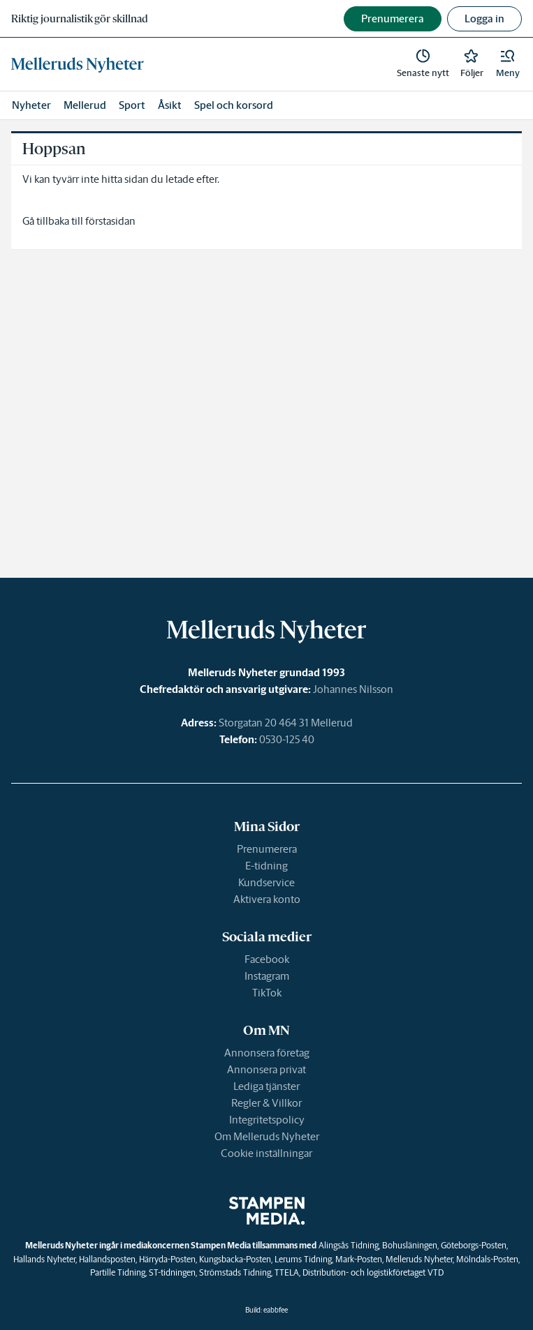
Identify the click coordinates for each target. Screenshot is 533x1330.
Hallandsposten (107, 1259)
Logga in (484, 18)
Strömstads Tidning (235, 1272)
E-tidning (266, 865)
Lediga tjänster (266, 1086)
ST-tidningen (172, 1272)
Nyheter (31, 105)
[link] (77, 64)
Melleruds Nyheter (419, 1259)
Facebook (266, 959)
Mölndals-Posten (487, 1259)
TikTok (267, 992)
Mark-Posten (358, 1259)
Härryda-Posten (167, 1259)
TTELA (287, 1272)
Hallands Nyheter (44, 1259)
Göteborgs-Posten (473, 1245)
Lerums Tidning (303, 1259)
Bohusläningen (409, 1245)
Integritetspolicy (267, 1119)
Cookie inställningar (266, 1153)
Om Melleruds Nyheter (266, 1136)
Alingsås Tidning (349, 1245)
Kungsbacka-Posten (235, 1259)
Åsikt (170, 105)
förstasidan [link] (110, 220)
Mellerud (85, 105)
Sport (132, 105)
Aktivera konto (266, 899)
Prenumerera (267, 848)
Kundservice (266, 882)
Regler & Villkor (266, 1102)
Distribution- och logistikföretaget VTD (373, 1272)
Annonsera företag (266, 1052)
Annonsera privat (266, 1069)
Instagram (266, 975)
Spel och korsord (233, 105)
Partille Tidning (117, 1272)
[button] (508, 64)
